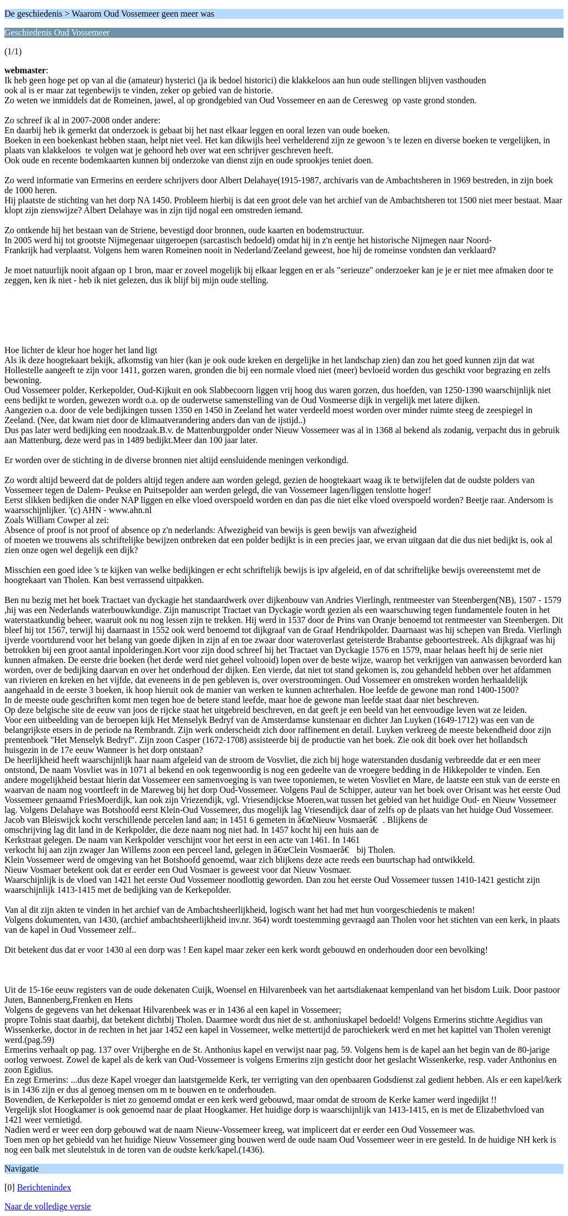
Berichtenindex (44, 1187)
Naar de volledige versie (47, 1206)
